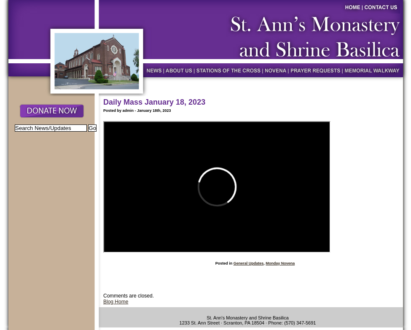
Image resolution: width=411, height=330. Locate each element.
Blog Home (115, 302)
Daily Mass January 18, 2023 (154, 102)
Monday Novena (280, 263)
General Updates (249, 263)
